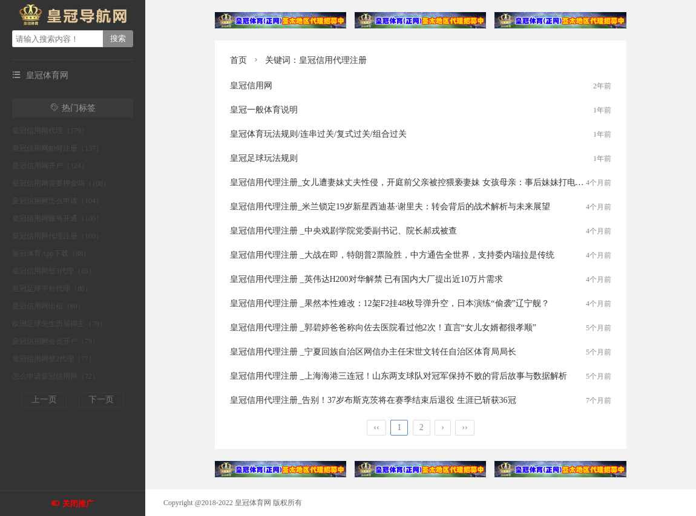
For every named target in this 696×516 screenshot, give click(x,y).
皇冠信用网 (251, 85)
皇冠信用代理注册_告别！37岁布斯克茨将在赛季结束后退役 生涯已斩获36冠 (373, 400)
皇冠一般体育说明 (264, 109)
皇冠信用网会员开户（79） (55, 341)
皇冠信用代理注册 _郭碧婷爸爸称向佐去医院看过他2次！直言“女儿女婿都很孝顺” (383, 327)
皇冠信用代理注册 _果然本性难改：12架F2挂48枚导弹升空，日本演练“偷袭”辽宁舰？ (390, 303)
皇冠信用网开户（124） (50, 166)
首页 (238, 60)
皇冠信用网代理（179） (50, 130)
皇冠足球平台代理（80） (52, 288)
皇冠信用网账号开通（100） (57, 218)
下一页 (101, 399)
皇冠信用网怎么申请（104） (57, 201)
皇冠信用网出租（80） (48, 306)
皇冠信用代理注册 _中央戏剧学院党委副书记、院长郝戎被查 (343, 230)
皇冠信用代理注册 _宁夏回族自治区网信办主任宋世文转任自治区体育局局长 (373, 351)
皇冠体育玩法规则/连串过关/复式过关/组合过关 (318, 134)
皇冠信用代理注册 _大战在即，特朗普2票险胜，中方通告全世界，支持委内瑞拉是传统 (392, 255)
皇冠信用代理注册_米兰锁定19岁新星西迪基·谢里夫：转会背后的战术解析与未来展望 (390, 206)
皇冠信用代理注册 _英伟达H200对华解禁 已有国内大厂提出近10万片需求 (366, 279)
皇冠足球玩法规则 (264, 158)
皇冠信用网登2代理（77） (54, 358)
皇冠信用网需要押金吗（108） (61, 183)
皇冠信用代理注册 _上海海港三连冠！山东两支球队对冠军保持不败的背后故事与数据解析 (398, 375)
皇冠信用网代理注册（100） (57, 236)
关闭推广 (78, 503)
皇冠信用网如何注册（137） (57, 148)
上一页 (44, 399)
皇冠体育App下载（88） (51, 253)
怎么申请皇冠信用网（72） (55, 376)
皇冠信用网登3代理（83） (54, 271)
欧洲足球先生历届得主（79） (59, 323)
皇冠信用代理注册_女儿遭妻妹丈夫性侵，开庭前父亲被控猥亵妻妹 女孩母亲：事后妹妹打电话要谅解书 (424, 182)
